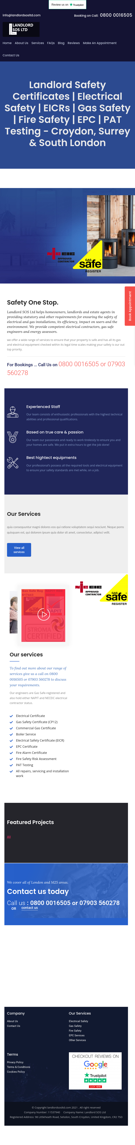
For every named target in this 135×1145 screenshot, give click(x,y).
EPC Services (77, 1035)
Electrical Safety (78, 1021)
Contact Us (11, 55)
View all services (19, 550)
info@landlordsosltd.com (22, 15)
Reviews (74, 43)
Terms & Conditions (18, 1067)
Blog (61, 43)
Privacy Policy (15, 1062)
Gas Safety (75, 1026)
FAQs (51, 43)
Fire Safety (75, 1030)
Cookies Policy (16, 1071)
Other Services (77, 1040)
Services (37, 43)
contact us (29, 908)
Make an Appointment (100, 43)
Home (7, 43)
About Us (21, 43)
